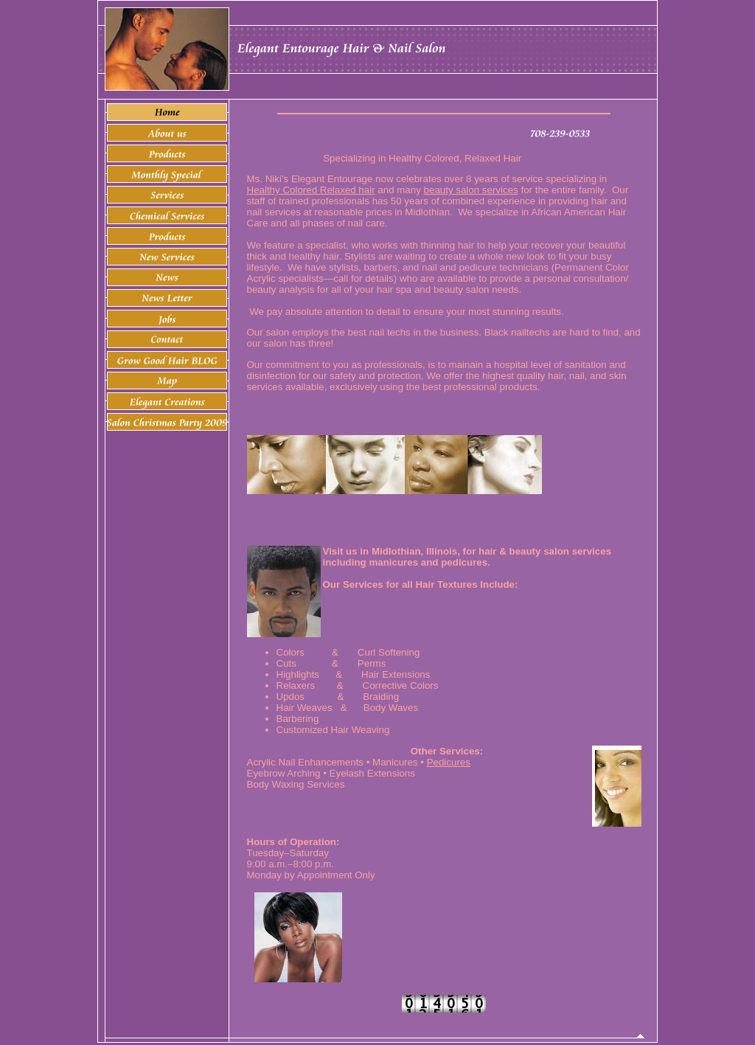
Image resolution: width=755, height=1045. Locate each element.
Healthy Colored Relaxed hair (311, 189)
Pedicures (448, 762)
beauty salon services (471, 189)
